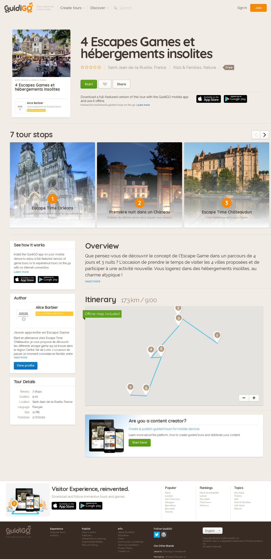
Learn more (143, 105)
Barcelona (170, 505)
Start (89, 84)
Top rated (205, 499)
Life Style (239, 505)
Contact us (123, 551)
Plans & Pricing (90, 545)
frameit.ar (159, 539)
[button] (217, 337)
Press (121, 538)
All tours (204, 505)
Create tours (72, 8)
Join (258, 8)
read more (20, 304)
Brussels (170, 508)
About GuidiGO (126, 532)
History (238, 496)
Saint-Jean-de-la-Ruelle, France (30, 80)
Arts (236, 499)
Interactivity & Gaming (94, 538)
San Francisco (172, 499)
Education (123, 535)
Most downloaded (209, 492)
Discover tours (57, 532)
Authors (54, 535)
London (169, 496)
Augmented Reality (92, 541)
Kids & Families (187, 67)
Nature (209, 67)
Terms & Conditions (128, 545)
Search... (126, 8)
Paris (167, 492)
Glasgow (169, 502)
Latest (203, 496)
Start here (139, 442)
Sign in (242, 8)
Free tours (205, 502)
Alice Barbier (35, 103)
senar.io (158, 534)
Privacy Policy (125, 548)
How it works (89, 532)
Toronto (169, 511)
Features (87, 535)
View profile (25, 312)
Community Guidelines (130, 541)
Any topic (239, 492)
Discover (99, 8)
